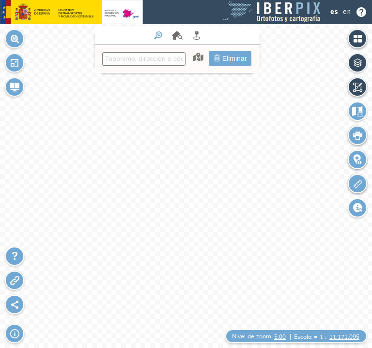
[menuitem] (177, 49)
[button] (14, 62)
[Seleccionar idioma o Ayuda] (348, 12)
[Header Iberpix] (186, 12)
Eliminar (230, 58)
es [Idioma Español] (334, 12)
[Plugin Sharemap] (14, 304)
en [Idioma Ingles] (347, 12)
